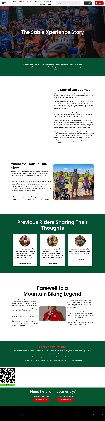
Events (38, 1)
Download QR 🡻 (7, 384)
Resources (47, 1)
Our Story (21, 1)
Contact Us (29, 1)
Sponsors (42, 4)
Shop (49, 4)
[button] (52, 314)
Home (14, 1)
